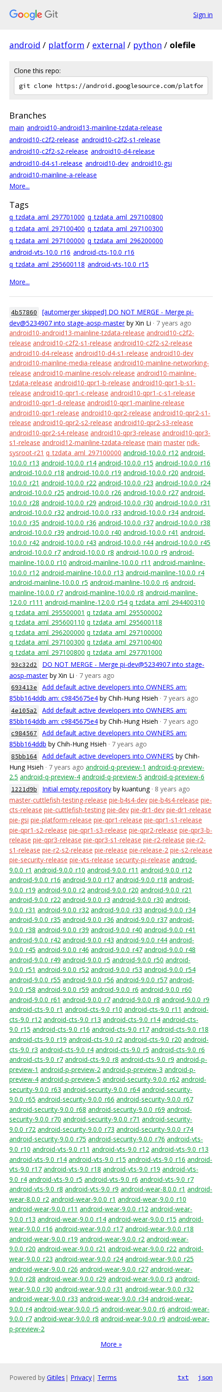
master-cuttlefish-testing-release (58, 800)
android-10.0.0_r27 (150, 492)
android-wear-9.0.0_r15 (142, 1219)
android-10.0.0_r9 (141, 552)
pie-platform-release (61, 819)
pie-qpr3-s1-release (112, 839)
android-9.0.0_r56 (88, 979)
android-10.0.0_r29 (68, 502)
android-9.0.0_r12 (166, 869)
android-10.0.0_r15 (125, 462)
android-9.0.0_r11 (113, 869)
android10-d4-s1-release (45, 163)
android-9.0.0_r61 (35, 999)
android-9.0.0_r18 (141, 879)
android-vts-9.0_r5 (55, 1179)
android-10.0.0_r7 (35, 552)
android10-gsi (151, 163)
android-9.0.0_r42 (35, 939)
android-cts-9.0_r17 (120, 1029)
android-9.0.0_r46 (63, 949)
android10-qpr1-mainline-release (135, 402)
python (147, 44)
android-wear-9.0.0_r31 (89, 1289)
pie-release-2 (148, 850)
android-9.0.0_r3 (86, 899)
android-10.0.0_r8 (88, 552)
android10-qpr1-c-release (70, 393)
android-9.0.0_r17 (88, 879)
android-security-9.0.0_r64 (101, 1089)
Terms (107, 1377)
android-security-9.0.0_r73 (76, 1129)
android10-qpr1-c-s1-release (152, 393)
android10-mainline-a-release (53, 174)
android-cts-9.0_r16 (61, 1029)
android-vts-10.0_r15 (118, 264)
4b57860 (24, 312)
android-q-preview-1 (116, 767)
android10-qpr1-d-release (47, 402)
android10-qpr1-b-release (92, 382)
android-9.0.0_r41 (170, 929)
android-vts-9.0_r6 (111, 1179)
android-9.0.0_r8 (136, 999)
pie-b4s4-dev (128, 800)
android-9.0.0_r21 (166, 889)
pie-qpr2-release (153, 830)
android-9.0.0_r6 (115, 989)
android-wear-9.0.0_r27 (114, 1269)
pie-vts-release (92, 859)
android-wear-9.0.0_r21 (72, 1248)
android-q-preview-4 (50, 776)
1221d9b (24, 789)
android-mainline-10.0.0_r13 (82, 572)
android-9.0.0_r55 (35, 979)
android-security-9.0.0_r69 (126, 1109)
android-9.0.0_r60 (166, 989)
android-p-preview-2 (70, 1069)
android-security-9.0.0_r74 (154, 1129)
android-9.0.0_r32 (63, 909)
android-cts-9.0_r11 (153, 1009)
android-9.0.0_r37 (141, 919)
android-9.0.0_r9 (185, 999)
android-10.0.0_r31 (182, 502)
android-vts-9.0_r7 (167, 1179)
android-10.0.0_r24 (182, 482)
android (24, 44)
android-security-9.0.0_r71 (101, 1119)
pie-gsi (19, 819)
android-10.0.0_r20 (150, 472)
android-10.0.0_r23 (125, 482)
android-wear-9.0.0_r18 (159, 1228)
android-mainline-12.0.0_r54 (86, 602)
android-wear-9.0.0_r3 (140, 1278)
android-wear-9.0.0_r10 (152, 1199)
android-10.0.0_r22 (68, 482)
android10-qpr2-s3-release (153, 422)
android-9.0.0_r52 (63, 969)
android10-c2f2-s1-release (121, 139)
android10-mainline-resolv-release (84, 373)
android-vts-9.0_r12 (120, 1149)
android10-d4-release (123, 151)
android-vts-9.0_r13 (180, 1149)
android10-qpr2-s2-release (72, 422)
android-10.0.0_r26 (93, 492)
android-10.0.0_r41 (150, 532)
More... (19, 186)
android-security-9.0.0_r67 (154, 1099)
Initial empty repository (76, 788)
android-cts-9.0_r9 (147, 1059)
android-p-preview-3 (132, 1069)
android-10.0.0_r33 (93, 512)
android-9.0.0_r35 (35, 919)
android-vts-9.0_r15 (97, 1159)
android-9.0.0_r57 (141, 979)
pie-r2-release (163, 839)
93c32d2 (24, 665)
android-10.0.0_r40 (93, 532)
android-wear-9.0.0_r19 (43, 1239)
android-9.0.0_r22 (35, 899)
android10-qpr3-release (125, 432)
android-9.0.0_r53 (116, 969)
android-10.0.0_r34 (150, 512)
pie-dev (118, 809)
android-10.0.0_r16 (182, 462)
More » (111, 1344)
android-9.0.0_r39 (63, 929)
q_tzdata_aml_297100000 (47, 240)
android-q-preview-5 (112, 776)
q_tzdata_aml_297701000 (47, 217)
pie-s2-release (191, 850)
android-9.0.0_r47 (116, 949)
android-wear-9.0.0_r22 (142, 1248)
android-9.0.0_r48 (170, 949)
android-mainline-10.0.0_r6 (129, 582)
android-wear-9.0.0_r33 (43, 1298)
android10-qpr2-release (116, 412)
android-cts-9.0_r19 (38, 1039)
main (16, 127)
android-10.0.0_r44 (125, 542)
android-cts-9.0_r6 (178, 1049)
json (205, 1377)
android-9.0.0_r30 (138, 899)
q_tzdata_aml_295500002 (124, 612)
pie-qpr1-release (118, 819)
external (108, 44)
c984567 (24, 733)
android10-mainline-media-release (60, 362)
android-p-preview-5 (70, 1079)
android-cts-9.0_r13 (72, 1019)
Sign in (203, 14)
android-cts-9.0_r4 (67, 1049)
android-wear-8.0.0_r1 (153, 1189)
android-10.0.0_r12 (150, 452)
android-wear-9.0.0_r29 (72, 1278)
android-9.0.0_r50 (138, 959)
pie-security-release (38, 859)
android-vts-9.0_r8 (36, 1189)
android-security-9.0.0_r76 (126, 1139)
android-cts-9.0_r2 (95, 1039)
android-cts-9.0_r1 (36, 1009)
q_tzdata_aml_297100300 (125, 228)
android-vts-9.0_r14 (38, 1159)
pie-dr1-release (188, 809)
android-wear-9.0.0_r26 (43, 1269)
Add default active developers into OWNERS (108, 756)
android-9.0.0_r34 (170, 909)
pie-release (111, 850)
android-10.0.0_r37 (125, 522)
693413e (24, 687)
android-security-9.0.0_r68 (47, 1109)
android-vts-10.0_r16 (39, 252)
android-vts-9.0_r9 (92, 1189)
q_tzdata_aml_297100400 (47, 228)
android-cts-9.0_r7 (36, 1059)
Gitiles (56, 1377)
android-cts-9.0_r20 (153, 1039)
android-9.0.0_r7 (86, 999)
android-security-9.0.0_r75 (47, 1139)
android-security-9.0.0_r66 (76, 1099)
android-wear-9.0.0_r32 (159, 1289)
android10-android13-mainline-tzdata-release (94, 127)
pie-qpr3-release (57, 839)
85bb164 (24, 756)
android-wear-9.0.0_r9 (133, 1318)
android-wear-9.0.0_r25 (159, 1258)
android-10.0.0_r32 (36, 512)
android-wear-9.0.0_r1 (83, 1199)
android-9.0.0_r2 (61, 889)
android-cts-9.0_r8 (92, 1059)
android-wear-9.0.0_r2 (112, 1239)
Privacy (81, 1377)
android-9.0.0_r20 (113, 889)
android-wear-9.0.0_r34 (114, 1298)
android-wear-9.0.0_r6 (133, 1308)
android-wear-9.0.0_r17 (89, 1228)
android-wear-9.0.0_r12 (114, 1208)
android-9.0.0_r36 (88, 919)
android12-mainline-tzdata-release (93, 442)
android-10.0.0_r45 (182, 542)
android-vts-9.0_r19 (131, 1169)
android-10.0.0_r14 (68, 462)
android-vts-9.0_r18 (72, 1169)
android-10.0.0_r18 (36, 472)
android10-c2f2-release (44, 139)
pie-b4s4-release (174, 800)
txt (183, 1377)
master (174, 442)
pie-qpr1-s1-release (173, 819)
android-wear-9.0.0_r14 (72, 1219)
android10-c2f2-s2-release (48, 151)
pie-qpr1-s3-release (98, 830)
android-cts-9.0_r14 (131, 1019)
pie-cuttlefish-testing (74, 809)
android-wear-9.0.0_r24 (89, 1258)
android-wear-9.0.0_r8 (66, 1318)
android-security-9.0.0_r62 (140, 1079)
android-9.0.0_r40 (116, 929)
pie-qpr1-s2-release (38, 830)
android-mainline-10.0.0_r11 (110, 562)
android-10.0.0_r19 (93, 472)
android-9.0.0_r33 (116, 909)
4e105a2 (24, 711)
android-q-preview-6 (174, 776)
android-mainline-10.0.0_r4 (165, 572)
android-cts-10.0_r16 (103, 252)
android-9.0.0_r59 (63, 989)
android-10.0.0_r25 (36, 492)
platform (66, 44)
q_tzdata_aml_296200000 (125, 240)
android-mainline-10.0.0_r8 (104, 592)
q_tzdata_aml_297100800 (125, 217)
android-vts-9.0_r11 (61, 1149)
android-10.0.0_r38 (182, 522)
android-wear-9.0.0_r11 (43, 1208)
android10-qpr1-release (44, 412)
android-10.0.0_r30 (125, 502)
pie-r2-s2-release (67, 850)
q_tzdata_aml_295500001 (47, 612)
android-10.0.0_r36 (68, 522)
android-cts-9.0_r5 (122, 1049)
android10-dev (106, 163)
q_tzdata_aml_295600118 (47, 264)
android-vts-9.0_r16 (156, 1159)
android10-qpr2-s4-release (49, 432)
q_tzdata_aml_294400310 (167, 602)
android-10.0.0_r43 (68, 542)
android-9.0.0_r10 (59, 869)
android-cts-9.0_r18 (180, 1029)
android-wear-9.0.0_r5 (66, 1308)
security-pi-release (142, 859)
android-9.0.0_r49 (35, 959)
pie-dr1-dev (148, 809)
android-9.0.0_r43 (88, 939)
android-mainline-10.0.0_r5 (48, 582)
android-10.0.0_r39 (36, 532)
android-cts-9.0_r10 (93, 1009)
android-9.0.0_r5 (86, 959)
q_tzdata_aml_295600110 (47, 622)
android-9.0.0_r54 (170, 969)
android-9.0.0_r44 (141, 939)
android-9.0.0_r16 (35, 879)
